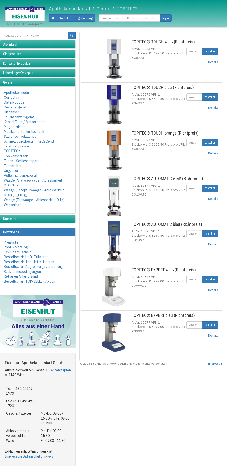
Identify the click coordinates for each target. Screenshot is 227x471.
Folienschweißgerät (19, 117)
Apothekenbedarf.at (69, 8)
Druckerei (9, 219)
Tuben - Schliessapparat (22, 161)
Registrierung (84, 18)
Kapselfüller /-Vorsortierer (24, 122)
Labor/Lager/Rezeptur (18, 73)
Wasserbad (12, 205)
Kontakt (64, 18)
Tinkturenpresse (16, 146)
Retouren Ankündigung (21, 276)
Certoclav (11, 97)
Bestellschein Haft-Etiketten (26, 257)
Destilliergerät (15, 107)
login (165, 18)
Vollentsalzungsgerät (21, 175)
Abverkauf (10, 44)
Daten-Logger (15, 102)
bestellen (210, 51)
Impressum (13, 456)
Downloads (11, 232)
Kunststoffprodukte (16, 63)
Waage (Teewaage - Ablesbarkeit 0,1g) (34, 200)
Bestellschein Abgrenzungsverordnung (33, 267)
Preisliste (11, 242)
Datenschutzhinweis (38, 456)
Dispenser (11, 112)
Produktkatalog (16, 247)
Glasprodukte (12, 54)
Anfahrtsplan (61, 370)
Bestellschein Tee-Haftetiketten (29, 262)
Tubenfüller (12, 166)
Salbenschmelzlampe (20, 136)
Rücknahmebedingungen (22, 271)
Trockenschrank (16, 156)
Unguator (11, 170)
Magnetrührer (14, 127)
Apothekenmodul (17, 92)
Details (213, 62)
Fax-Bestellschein (17, 252)
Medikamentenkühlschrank (24, 131)
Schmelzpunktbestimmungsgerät (29, 141)
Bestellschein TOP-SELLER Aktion (29, 281)
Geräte (7, 82)
